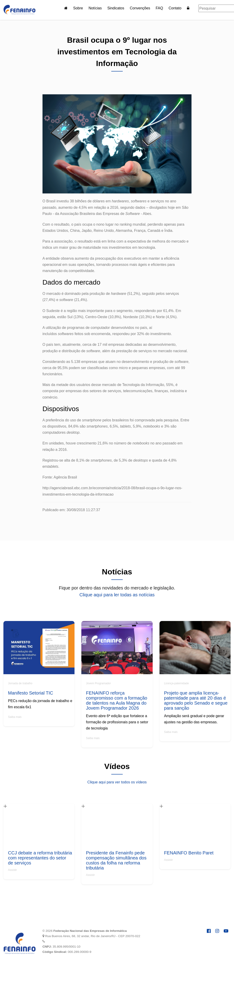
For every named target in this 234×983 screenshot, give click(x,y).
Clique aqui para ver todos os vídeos (117, 782)
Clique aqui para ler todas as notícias (116, 594)
